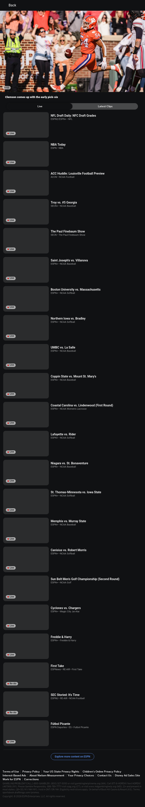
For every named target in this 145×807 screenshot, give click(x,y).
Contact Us (104, 775)
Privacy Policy (31, 771)
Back (9, 5)
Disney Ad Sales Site (127, 775)
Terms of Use (11, 771)
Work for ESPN (12, 779)
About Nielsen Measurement (46, 775)
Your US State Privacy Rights (61, 771)
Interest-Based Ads (14, 775)
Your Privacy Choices (81, 775)
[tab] (39, 106)
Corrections (31, 779)
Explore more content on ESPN (72, 756)
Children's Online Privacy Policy (102, 771)
